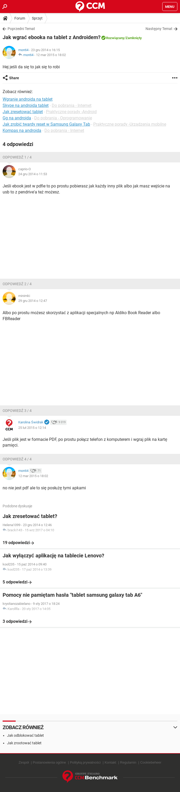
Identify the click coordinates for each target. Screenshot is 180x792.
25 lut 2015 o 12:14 (32, 428)
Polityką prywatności (85, 762)
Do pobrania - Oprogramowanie (63, 117)
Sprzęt (37, 18)
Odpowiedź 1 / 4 (17, 157)
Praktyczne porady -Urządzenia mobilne (129, 124)
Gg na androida (17, 117)
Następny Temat (159, 29)
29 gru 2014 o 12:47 (32, 301)
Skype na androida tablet (26, 105)
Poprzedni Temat (21, 29)
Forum (19, 18)
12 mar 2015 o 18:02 (51, 55)
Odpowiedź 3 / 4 (17, 411)
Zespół (24, 762)
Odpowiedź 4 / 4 (17, 459)
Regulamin (128, 762)
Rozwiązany (115, 38)
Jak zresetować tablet (23, 111)
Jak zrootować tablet (24, 743)
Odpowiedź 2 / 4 (17, 284)
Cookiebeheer (150, 762)
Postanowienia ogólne (49, 762)
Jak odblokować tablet (25, 735)
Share (14, 78)
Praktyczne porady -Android (71, 111)
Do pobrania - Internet (71, 105)
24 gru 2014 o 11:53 (32, 174)
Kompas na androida (22, 130)
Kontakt (110, 762)
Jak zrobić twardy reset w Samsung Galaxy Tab (46, 124)
